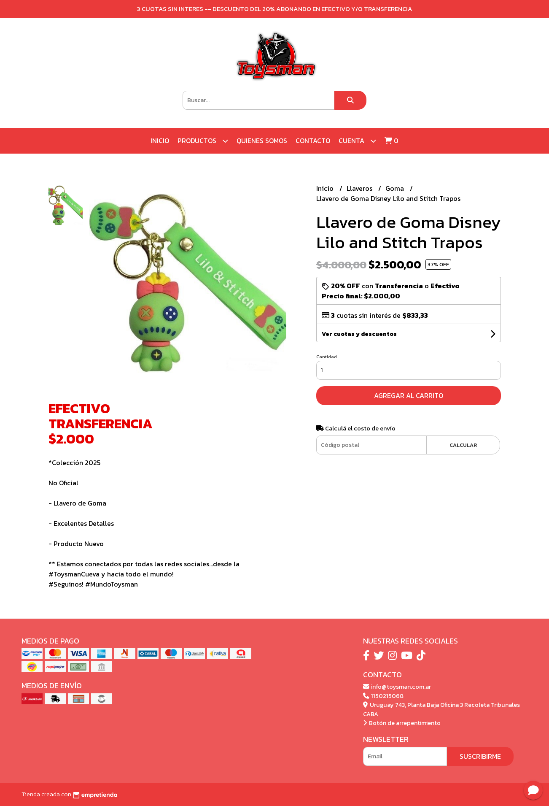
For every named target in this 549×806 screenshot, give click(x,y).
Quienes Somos (262, 140)
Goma (395, 188)
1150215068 (383, 696)
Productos (203, 141)
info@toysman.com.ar (397, 686)
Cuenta (357, 141)
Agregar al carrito (408, 395)
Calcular (463, 445)
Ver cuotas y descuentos (359, 334)
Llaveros (360, 188)
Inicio (160, 140)
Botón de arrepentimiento (402, 723)
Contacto (313, 140)
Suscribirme (480, 756)
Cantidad (326, 356)
